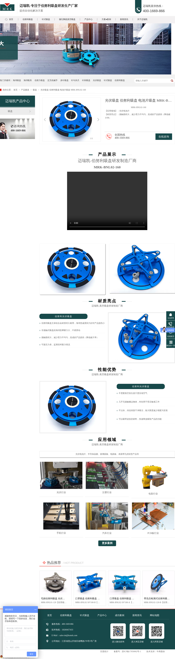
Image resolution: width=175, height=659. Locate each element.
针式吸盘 (46, 19)
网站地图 (154, 615)
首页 (11, 19)
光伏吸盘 (97, 80)
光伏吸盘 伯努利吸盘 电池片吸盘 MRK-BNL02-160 (63, 90)
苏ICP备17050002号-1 (131, 651)
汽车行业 (107, 533)
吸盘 (35, 90)
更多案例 (107, 543)
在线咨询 (164, 136)
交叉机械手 (52, 80)
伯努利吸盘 (28, 19)
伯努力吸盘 (40, 80)
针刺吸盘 (86, 80)
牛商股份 (161, 651)
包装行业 (153, 493)
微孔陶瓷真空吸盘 (67, 19)
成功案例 (119, 615)
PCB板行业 (153, 533)
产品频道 (25, 90)
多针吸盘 (64, 80)
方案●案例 (106, 19)
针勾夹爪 (75, 80)
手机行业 (61, 533)
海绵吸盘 (17, 80)
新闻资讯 (124, 19)
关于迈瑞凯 (142, 19)
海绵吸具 (28, 80)
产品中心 (88, 19)
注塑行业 (107, 492)
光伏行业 (61, 492)
